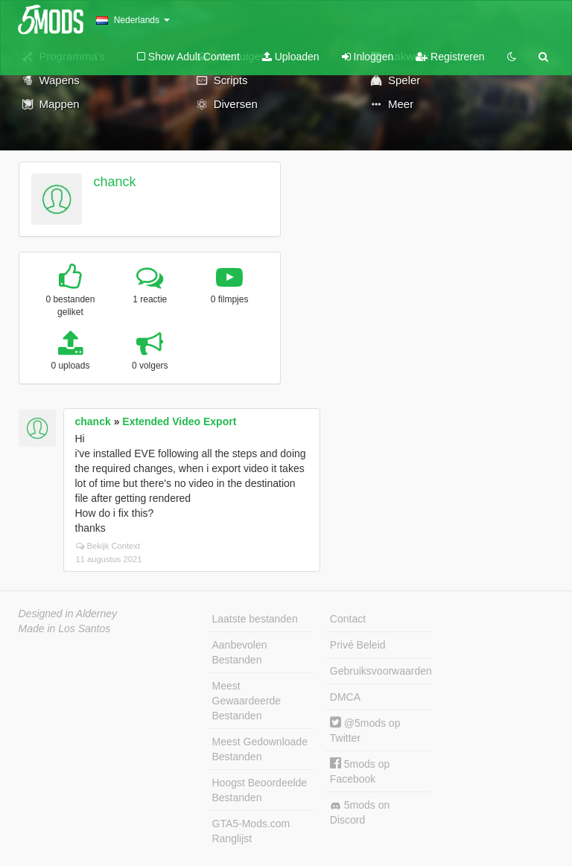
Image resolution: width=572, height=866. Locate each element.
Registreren (450, 57)
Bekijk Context (108, 545)
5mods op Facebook (360, 771)
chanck (114, 181)
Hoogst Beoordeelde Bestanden (260, 790)
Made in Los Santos (65, 628)
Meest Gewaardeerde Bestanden (247, 701)
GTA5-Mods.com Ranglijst (251, 831)
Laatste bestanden (255, 619)
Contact (348, 619)
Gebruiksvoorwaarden (380, 671)
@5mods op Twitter (365, 730)
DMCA (345, 697)
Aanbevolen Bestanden (239, 652)
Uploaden (291, 57)
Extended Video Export (179, 421)
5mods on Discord (360, 812)
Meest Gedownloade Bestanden (260, 749)
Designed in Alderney (68, 614)
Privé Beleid (358, 645)
